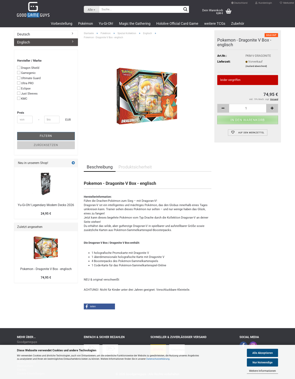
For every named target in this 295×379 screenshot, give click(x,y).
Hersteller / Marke (29, 60)
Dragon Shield (28, 68)
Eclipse (24, 88)
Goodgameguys (27, 342)
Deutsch (23, 34)
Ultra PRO (25, 83)
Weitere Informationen (262, 370)
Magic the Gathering (134, 23)
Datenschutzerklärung (158, 359)
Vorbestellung (61, 23)
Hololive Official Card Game (177, 23)
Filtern (46, 136)
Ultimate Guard (29, 78)
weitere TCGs (214, 23)
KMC (22, 98)
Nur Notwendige (263, 362)
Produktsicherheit (135, 167)
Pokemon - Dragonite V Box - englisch (46, 269)
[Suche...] (91, 9)
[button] (239, 1)
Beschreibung (100, 167)
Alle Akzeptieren (262, 352)
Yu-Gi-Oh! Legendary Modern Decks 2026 (46, 205)
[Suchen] (185, 9)
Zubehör (237, 23)
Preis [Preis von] (20, 112)
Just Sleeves (27, 93)
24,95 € (46, 213)
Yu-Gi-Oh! (106, 23)
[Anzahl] (248, 108)
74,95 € (46, 277)
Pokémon (85, 23)
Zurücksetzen (46, 145)
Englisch (23, 42)
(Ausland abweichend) (256, 66)
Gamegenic (26, 73)
